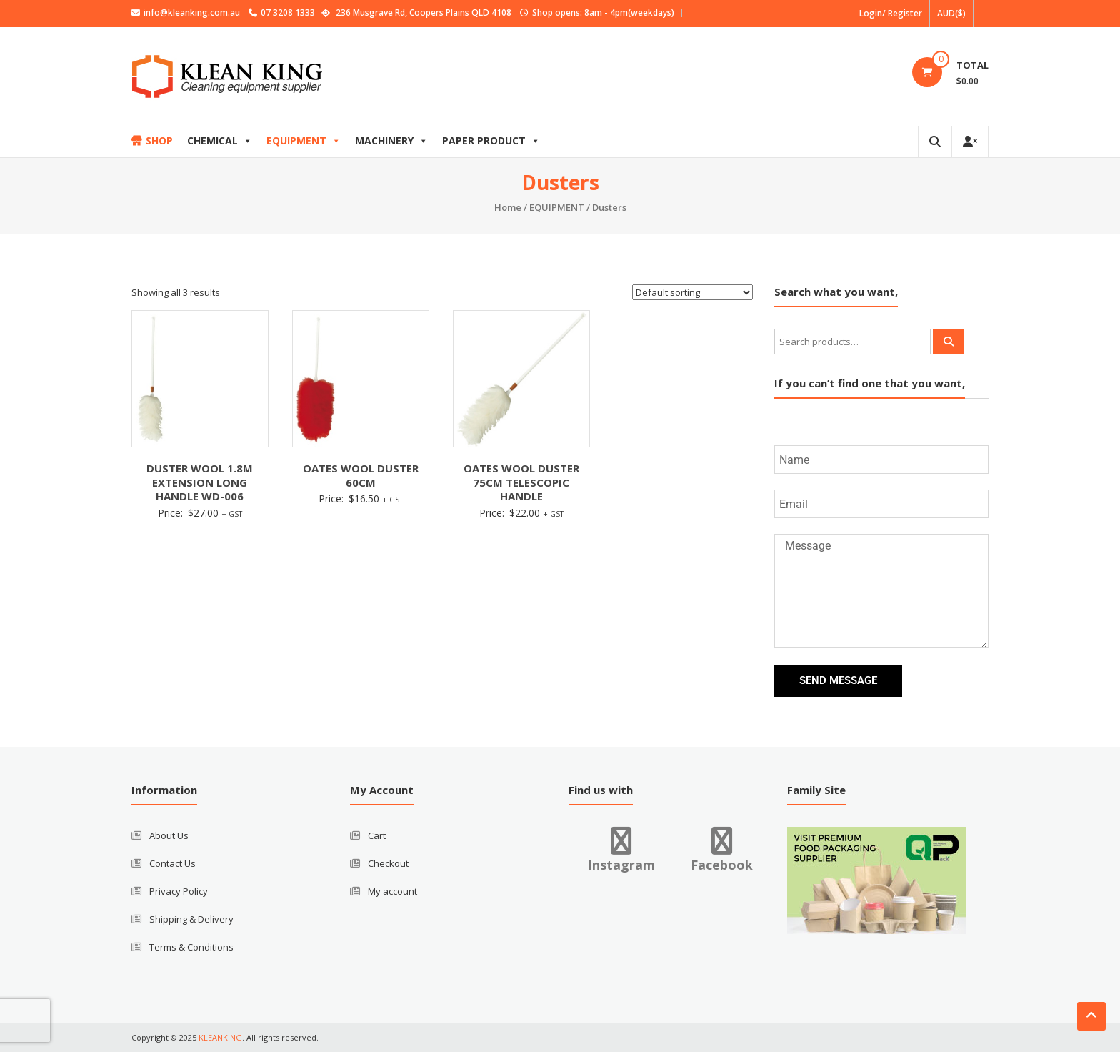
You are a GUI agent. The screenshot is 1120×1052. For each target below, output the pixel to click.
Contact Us (172, 863)
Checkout (388, 863)
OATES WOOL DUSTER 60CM (361, 475)
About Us (169, 835)
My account (392, 891)
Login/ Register (890, 13)
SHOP (159, 140)
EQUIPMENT (303, 140)
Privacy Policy (178, 891)
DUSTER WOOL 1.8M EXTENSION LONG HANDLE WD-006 (199, 482)
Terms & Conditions (191, 947)
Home (507, 207)
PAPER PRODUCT (491, 140)
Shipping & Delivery (191, 919)
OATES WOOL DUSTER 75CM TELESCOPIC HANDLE (521, 482)
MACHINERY (391, 140)
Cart (377, 835)
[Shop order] (692, 292)
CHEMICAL (219, 140)
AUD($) (951, 13)
